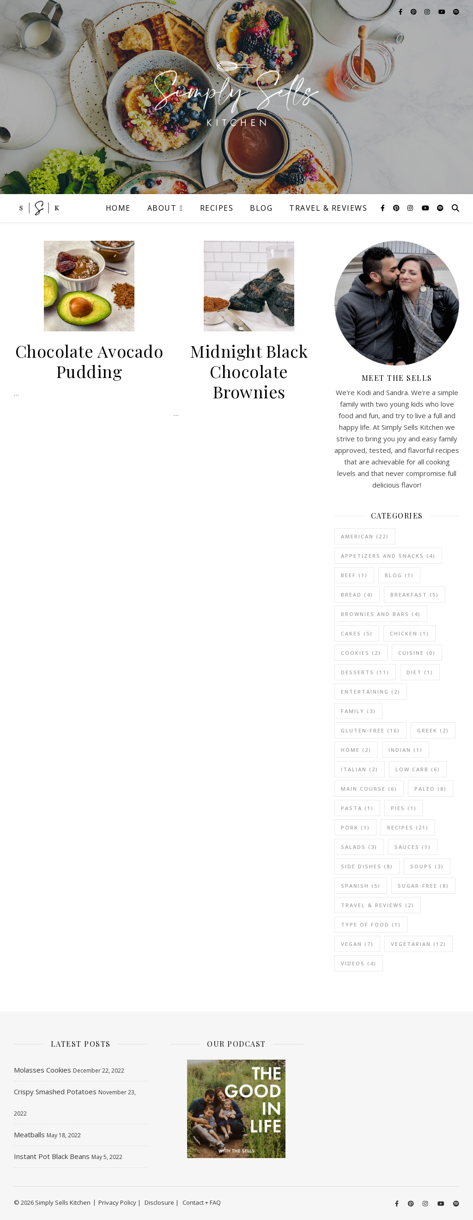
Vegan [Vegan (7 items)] (357, 943)
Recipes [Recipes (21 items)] (408, 827)
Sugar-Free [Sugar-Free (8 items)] (423, 885)
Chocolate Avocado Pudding (89, 361)
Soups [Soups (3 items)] (427, 866)
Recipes (217, 208)
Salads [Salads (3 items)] (359, 846)
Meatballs (29, 1134)
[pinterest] (397, 207)
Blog (261, 208)
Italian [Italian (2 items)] (359, 769)
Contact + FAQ (201, 1202)
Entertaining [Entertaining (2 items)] (370, 691)
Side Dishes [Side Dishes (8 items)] (367, 866)
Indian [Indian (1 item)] (405, 749)
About (162, 208)
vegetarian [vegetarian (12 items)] (418, 943)
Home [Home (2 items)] (356, 749)
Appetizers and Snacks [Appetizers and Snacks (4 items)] (388, 555)
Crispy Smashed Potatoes (55, 1091)
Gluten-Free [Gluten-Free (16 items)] (370, 730)
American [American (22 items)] (365, 536)
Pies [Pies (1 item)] (404, 808)
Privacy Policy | (119, 1202)
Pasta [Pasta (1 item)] (357, 808)
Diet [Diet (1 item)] (419, 672)
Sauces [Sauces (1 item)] (412, 846)
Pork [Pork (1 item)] (355, 827)
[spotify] (440, 207)
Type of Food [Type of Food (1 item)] (371, 924)
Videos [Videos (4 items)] (358, 963)
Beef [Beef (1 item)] (354, 575)
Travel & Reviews (328, 208)
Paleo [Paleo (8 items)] (430, 788)
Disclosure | (162, 1202)
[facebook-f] (384, 207)
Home (118, 208)
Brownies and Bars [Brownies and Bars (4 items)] (381, 613)
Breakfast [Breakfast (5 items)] (414, 594)
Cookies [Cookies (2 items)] (361, 652)
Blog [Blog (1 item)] (399, 575)
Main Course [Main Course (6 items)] (369, 788)
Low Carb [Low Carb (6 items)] (417, 769)
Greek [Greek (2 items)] (433, 730)
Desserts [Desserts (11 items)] (365, 672)
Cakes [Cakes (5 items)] (357, 633)
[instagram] (411, 207)
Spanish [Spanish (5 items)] (361, 885)
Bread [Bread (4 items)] (357, 594)
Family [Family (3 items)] (358, 711)
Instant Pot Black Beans (52, 1156)
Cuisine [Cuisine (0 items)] (417, 652)
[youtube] (426, 207)
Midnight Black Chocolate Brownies (249, 371)
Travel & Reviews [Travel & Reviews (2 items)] (377, 905)
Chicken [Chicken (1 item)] (409, 633)
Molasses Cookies (42, 1069)
